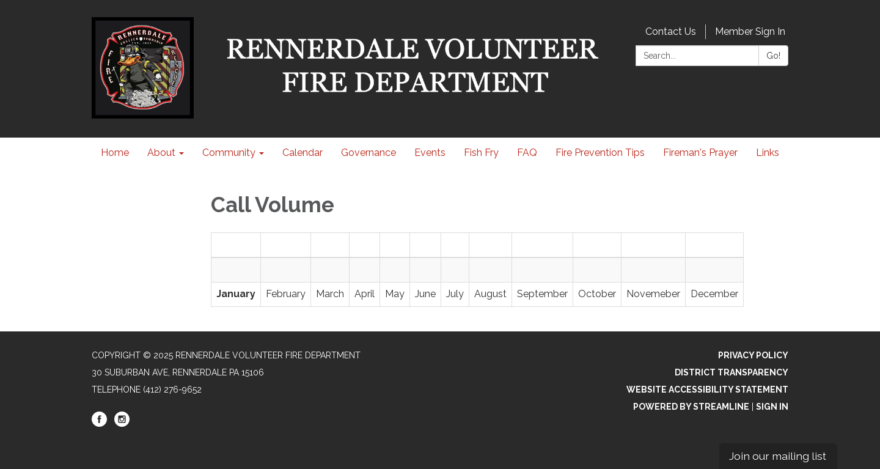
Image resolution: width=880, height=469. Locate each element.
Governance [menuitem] (368, 152)
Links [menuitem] (767, 152)
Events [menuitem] (430, 152)
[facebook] (99, 424)
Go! (773, 56)
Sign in (772, 407)
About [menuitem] (161, 152)
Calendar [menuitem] (302, 152)
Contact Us (670, 31)
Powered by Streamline (691, 407)
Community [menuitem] (228, 152)
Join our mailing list (777, 455)
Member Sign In (750, 31)
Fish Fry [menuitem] (481, 152)
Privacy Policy (753, 355)
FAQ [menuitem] (527, 152)
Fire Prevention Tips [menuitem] (600, 152)
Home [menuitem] (115, 152)
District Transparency (731, 372)
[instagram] (122, 424)
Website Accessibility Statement (707, 389)
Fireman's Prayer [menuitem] (700, 152)
